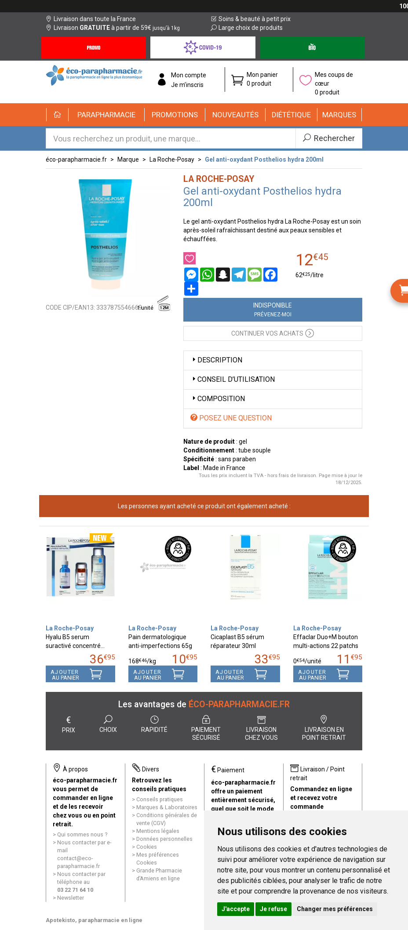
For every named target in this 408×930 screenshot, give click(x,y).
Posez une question (231, 418)
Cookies (146, 846)
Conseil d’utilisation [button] (232, 379)
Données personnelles (164, 839)
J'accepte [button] (236, 908)
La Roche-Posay (171, 159)
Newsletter (70, 897)
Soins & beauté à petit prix (251, 18)
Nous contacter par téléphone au (81, 882)
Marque (128, 159)
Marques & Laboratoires (166, 807)
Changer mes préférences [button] (335, 908)
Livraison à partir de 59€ (113, 27)
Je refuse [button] (273, 908)
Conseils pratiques (159, 799)
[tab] (273, 360)
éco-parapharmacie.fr (76, 159)
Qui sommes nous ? (82, 834)
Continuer (272, 332)
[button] (107, 115)
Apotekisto (94, 920)
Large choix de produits (247, 27)
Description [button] (216, 360)
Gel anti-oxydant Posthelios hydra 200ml (264, 159)
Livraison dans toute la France (91, 18)
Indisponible (272, 310)
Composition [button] (217, 398)
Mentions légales (157, 831)
